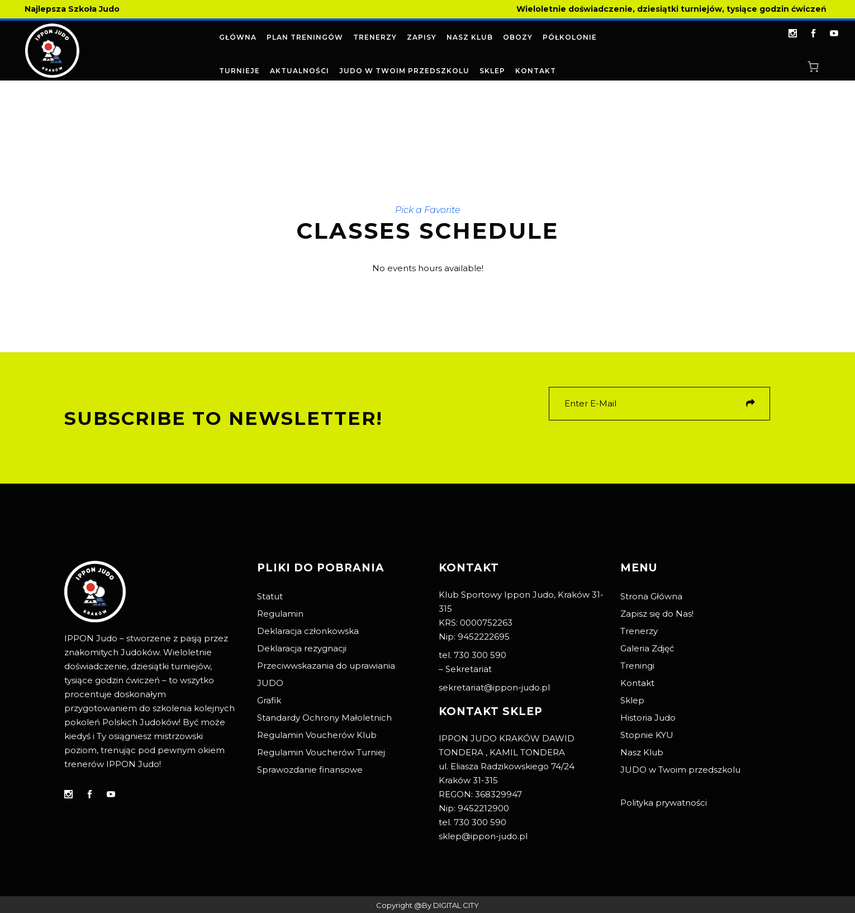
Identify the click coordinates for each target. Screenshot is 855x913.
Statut (270, 596)
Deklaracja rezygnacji (301, 648)
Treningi (637, 665)
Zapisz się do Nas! (657, 613)
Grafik (269, 700)
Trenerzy (639, 631)
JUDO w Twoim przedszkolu (680, 769)
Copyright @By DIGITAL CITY (427, 905)
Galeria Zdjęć (647, 648)
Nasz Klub (641, 752)
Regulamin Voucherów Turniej (321, 752)
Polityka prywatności (663, 802)
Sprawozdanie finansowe (310, 769)
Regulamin (280, 613)
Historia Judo (648, 717)
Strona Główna (651, 596)
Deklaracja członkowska (308, 631)
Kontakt (637, 683)
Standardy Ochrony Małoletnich (324, 717)
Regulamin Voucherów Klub (317, 735)
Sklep (632, 700)
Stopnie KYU (646, 735)
